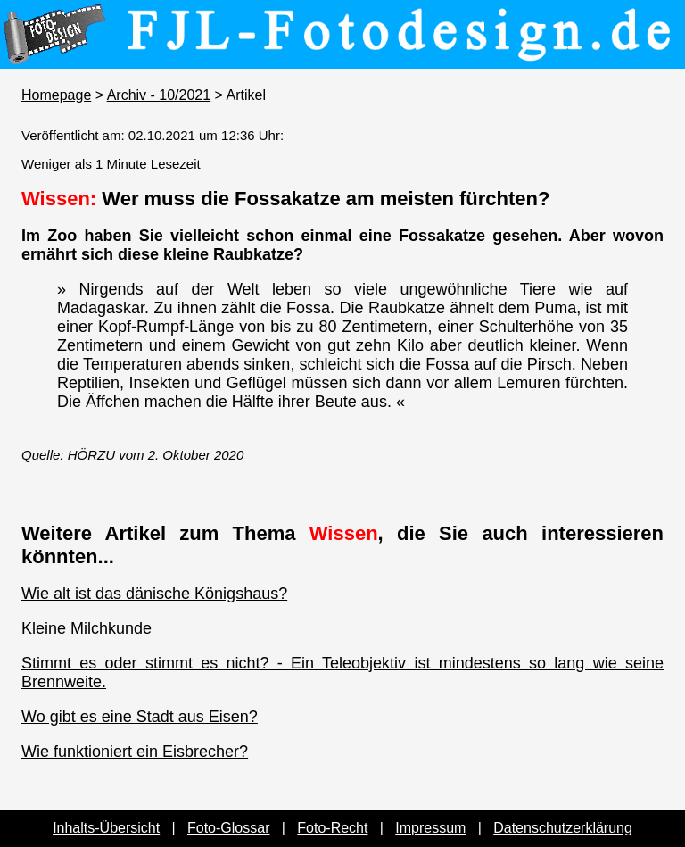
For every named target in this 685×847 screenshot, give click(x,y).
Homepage (56, 95)
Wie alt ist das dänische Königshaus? (154, 593)
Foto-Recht (332, 827)
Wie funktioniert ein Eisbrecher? (134, 751)
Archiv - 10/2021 (159, 95)
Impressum (430, 827)
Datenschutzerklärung (562, 827)
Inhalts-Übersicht (106, 827)
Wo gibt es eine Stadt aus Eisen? (139, 717)
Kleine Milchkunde (86, 628)
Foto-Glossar (228, 827)
